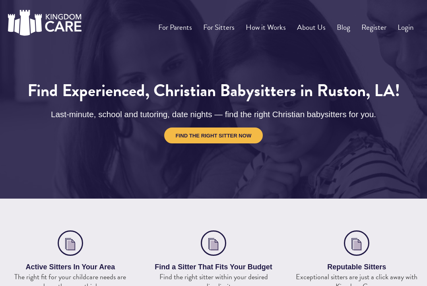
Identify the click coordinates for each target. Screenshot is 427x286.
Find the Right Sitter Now (214, 136)
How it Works (275, 24)
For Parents (188, 24)
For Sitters (230, 24)
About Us (319, 24)
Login (406, 24)
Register (377, 24)
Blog (349, 24)
